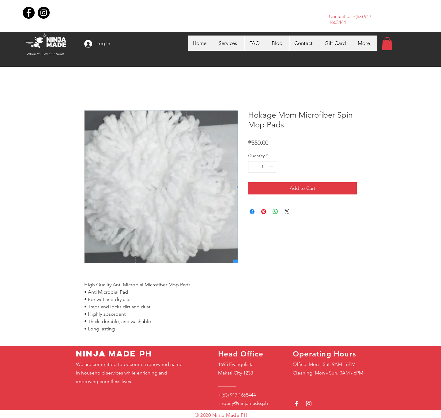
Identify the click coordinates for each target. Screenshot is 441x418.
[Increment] (271, 166)
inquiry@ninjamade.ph (243, 403)
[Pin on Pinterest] (263, 211)
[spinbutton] (262, 166)
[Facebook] (29, 13)
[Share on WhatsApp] (275, 211)
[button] (387, 43)
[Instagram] (44, 13)
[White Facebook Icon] (296, 403)
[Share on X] (287, 211)
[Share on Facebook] (252, 211)
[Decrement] (253, 166)
